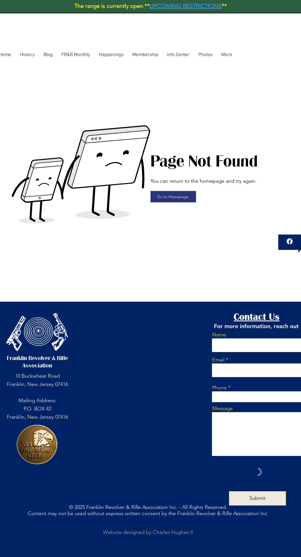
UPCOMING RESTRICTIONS (186, 6)
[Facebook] (290, 241)
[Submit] (257, 498)
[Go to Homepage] (173, 196)
